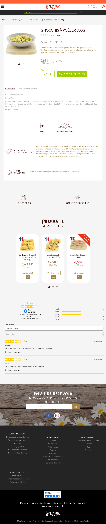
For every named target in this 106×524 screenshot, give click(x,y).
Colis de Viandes (53, 460)
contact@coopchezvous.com (18, 479)
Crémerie (53, 453)
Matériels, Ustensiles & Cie (53, 456)
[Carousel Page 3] (57, 287)
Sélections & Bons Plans (53, 463)
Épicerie (53, 450)
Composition (10, 89)
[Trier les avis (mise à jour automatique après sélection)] (54, 328)
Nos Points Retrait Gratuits (88, 441)
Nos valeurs (17, 443)
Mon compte (94, 6)
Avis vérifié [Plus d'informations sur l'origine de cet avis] (99, 341)
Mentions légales (24, 521)
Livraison (88, 444)
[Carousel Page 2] (23, 64)
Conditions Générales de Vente (77, 521)
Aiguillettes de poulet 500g (78, 256)
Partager (51, 42)
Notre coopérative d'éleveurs (17, 437)
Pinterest (62, 42)
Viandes (53, 441)
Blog (88, 447)
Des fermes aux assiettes (17, 440)
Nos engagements (18, 446)
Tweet (56, 42)
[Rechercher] (50, 12)
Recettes (88, 450)
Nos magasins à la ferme (17, 450)
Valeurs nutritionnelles (28, 89)
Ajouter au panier (69, 74)
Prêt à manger (53, 447)
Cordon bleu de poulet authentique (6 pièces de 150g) (27, 257)
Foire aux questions (17, 482)
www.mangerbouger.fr (53, 506)
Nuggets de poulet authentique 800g (53, 256)
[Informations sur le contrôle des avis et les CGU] (40, 315)
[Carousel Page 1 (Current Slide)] (19, 64)
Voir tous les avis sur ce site (29, 319)
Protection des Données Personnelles (48, 521)
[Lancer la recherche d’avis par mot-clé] (102, 334)
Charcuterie (53, 444)
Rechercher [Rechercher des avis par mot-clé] (53, 334)
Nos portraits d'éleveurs (17, 453)
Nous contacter (18, 472)
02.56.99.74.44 (18, 476)
